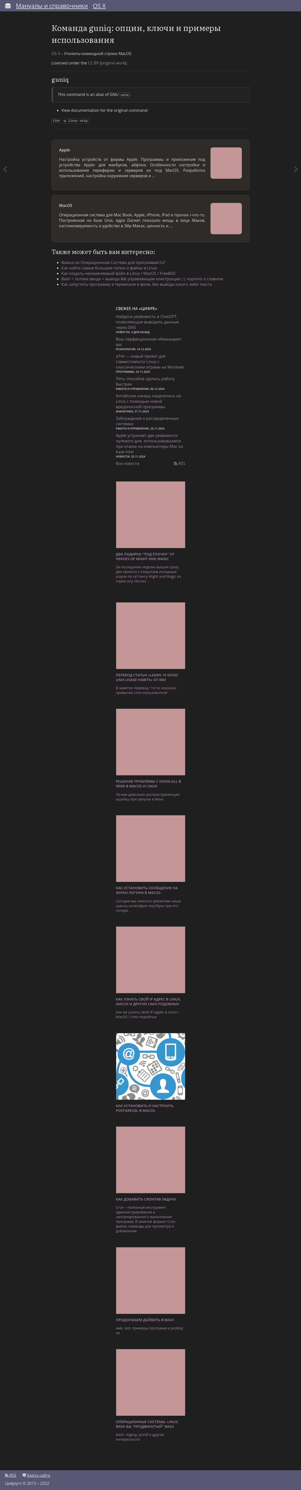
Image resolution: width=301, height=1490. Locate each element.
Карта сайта (36, 1474)
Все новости (127, 462)
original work (113, 63)
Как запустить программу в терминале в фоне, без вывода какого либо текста (136, 283)
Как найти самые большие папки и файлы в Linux (109, 267)
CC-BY (93, 63)
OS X (99, 5)
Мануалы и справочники (52, 5)
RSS (179, 462)
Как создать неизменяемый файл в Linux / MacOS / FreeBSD (118, 272)
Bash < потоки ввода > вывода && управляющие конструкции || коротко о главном (142, 278)
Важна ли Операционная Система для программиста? (113, 261)
